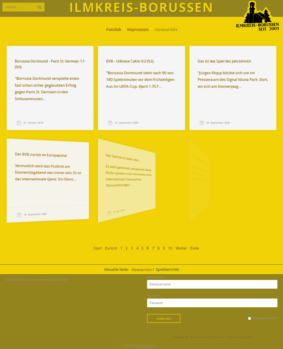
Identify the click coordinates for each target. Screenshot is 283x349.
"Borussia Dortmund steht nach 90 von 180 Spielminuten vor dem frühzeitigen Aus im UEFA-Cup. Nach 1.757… (140, 79)
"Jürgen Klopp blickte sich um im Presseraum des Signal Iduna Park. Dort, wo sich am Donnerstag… (231, 79)
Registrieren (179, 336)
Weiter (181, 247)
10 (170, 247)
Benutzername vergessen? (206, 336)
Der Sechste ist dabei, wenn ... (111, 158)
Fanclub (113, 29)
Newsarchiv (165, 29)
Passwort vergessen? (239, 336)
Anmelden (163, 318)
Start (97, 247)
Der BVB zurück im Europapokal (36, 157)
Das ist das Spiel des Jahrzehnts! (223, 61)
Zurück (111, 247)
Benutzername (156, 277)
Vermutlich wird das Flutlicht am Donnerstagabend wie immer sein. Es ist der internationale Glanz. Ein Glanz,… (41, 172)
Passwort (153, 296)
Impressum (138, 29)
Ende (194, 247)
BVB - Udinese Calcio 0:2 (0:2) (129, 60)
